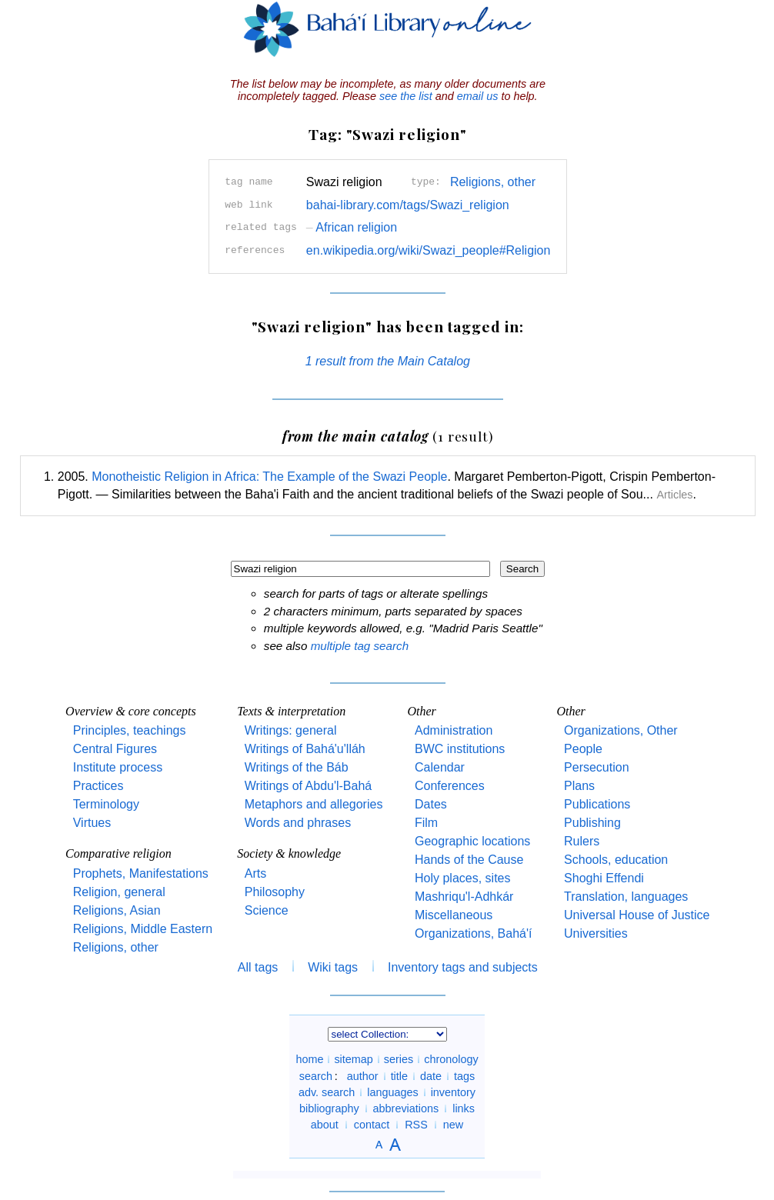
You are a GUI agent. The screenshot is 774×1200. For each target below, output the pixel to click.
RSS (416, 1124)
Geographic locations (472, 841)
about (325, 1124)
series (398, 1059)
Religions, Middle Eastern (142, 928)
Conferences (450, 785)
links (463, 1108)
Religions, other (492, 181)
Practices (98, 785)
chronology (451, 1059)
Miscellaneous (453, 915)
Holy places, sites (463, 878)
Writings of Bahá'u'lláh (305, 748)
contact (371, 1124)
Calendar (440, 767)
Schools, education (616, 859)
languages (392, 1092)
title (399, 1076)
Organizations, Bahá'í (473, 933)
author (363, 1076)
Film (426, 822)
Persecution (596, 767)
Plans (579, 785)
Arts (255, 873)
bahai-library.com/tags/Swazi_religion (407, 205)
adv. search (327, 1092)
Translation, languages (626, 896)
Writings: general (291, 730)
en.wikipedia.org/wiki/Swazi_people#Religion (428, 250)
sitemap (353, 1059)
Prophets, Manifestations (141, 873)
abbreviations (406, 1108)
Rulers (581, 841)
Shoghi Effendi (604, 878)
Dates (431, 804)
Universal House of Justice (636, 915)
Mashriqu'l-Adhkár (464, 896)
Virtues (92, 822)
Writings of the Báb (297, 767)
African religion (351, 227)
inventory (453, 1092)
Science (267, 910)
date (431, 1076)
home (309, 1059)
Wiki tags (333, 967)
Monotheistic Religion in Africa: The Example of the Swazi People (269, 476)
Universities (596, 933)
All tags (258, 967)
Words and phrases (298, 822)
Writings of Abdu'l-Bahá (308, 785)
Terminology (106, 804)
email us (478, 96)
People (583, 748)
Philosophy (275, 891)
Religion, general (119, 891)
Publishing (592, 822)
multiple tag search (360, 645)
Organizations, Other (621, 730)
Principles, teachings (129, 730)
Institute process (118, 767)
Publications (597, 804)
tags (464, 1076)
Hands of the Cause (469, 859)
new (453, 1124)
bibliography (329, 1108)
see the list (405, 96)
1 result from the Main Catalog (387, 361)
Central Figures (115, 748)
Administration (453, 730)
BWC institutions (460, 748)
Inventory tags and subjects (463, 967)
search (315, 1076)
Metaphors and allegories (314, 804)
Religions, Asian (117, 910)
